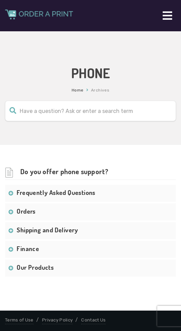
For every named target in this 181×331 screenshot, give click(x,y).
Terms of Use (19, 319)
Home (78, 90)
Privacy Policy (57, 319)
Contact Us (93, 319)
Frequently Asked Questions (56, 192)
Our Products (35, 267)
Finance (28, 248)
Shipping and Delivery (47, 230)
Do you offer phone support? (64, 171)
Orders (26, 211)
